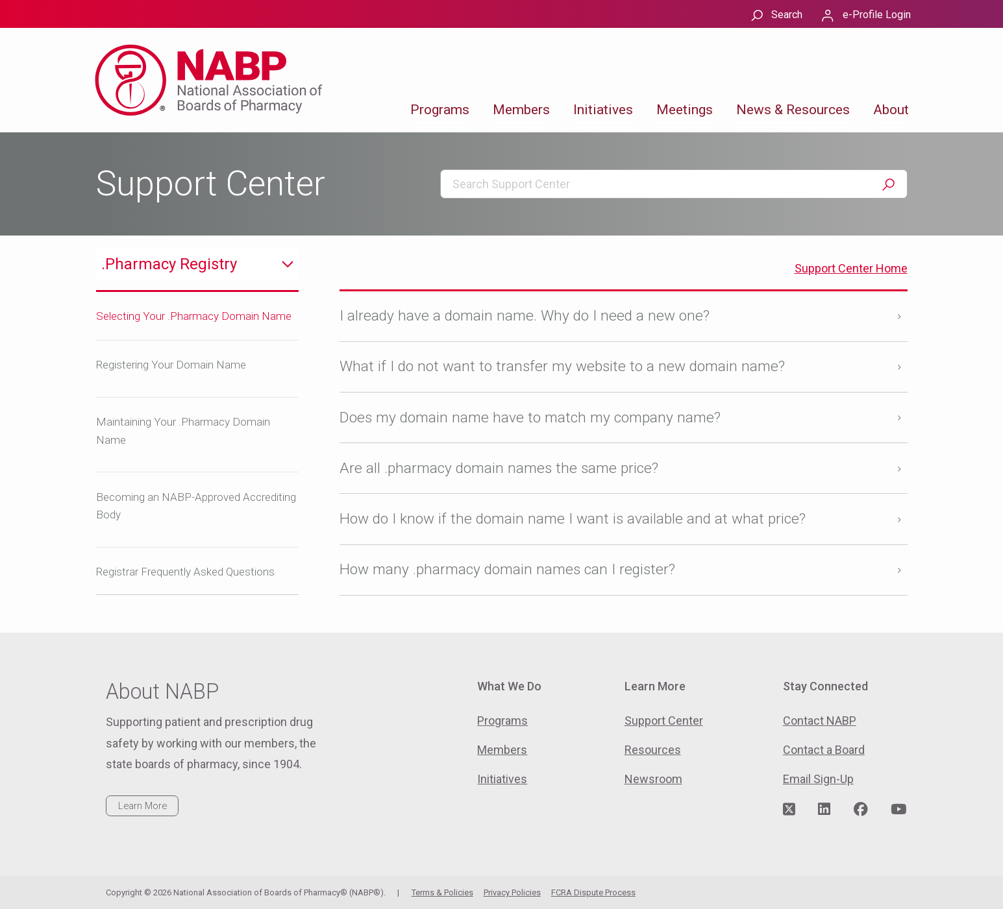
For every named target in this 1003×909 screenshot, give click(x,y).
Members (521, 109)
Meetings (684, 109)
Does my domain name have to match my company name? (530, 417)
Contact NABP (819, 720)
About (891, 109)
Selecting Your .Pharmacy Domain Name (193, 315)
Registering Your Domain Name (171, 364)
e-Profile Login (877, 14)
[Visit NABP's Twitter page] (789, 809)
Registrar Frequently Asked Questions (185, 571)
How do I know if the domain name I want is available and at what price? (573, 518)
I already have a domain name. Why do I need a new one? (525, 315)
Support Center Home (851, 268)
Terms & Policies (442, 892)
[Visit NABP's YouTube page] (898, 809)
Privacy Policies (512, 892)
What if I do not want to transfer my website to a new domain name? (562, 366)
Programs (439, 109)
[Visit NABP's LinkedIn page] (824, 809)
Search (786, 14)
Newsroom (653, 779)
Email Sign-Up (818, 779)
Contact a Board (824, 750)
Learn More (142, 806)
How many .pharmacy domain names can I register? (507, 569)
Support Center (664, 720)
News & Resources (793, 109)
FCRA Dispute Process (593, 892)
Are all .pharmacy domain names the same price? (499, 468)
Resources (653, 750)
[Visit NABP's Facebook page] (861, 809)
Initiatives (603, 109)
